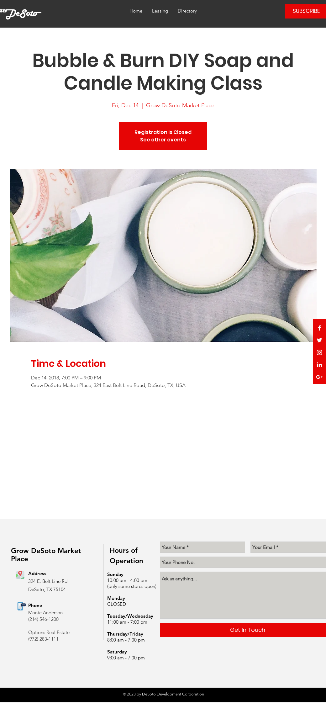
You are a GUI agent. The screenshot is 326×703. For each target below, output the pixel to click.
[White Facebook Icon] (319, 328)
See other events (163, 139)
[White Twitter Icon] (319, 340)
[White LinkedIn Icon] (319, 364)
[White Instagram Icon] (319, 352)
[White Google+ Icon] (319, 376)
